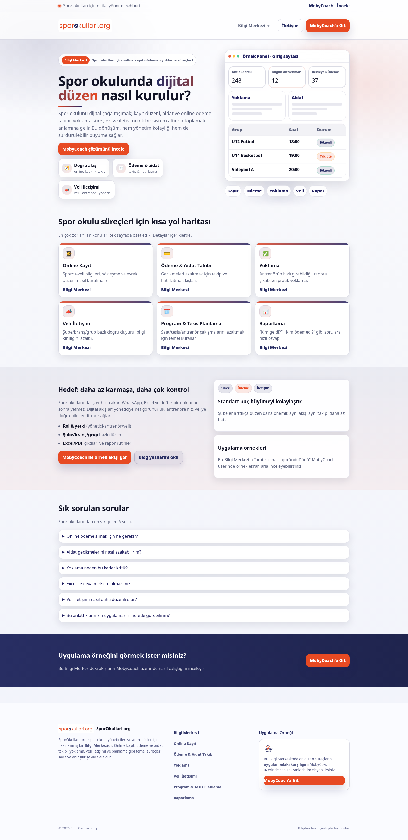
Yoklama (182, 765)
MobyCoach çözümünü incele (93, 149)
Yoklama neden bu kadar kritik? (97, 568)
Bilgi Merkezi (253, 25)
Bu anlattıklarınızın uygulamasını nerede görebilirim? (118, 615)
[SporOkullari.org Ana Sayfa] (85, 25)
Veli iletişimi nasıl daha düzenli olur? (102, 599)
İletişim (290, 25)
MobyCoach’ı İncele (329, 6)
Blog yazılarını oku (158, 457)
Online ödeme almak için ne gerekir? (102, 536)
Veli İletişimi (185, 776)
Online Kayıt (185, 743)
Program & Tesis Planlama (197, 787)
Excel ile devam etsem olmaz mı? (98, 583)
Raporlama (184, 797)
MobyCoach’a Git (328, 25)
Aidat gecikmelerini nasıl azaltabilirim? (104, 552)
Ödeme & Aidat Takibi (194, 754)
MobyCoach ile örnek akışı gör (94, 457)
